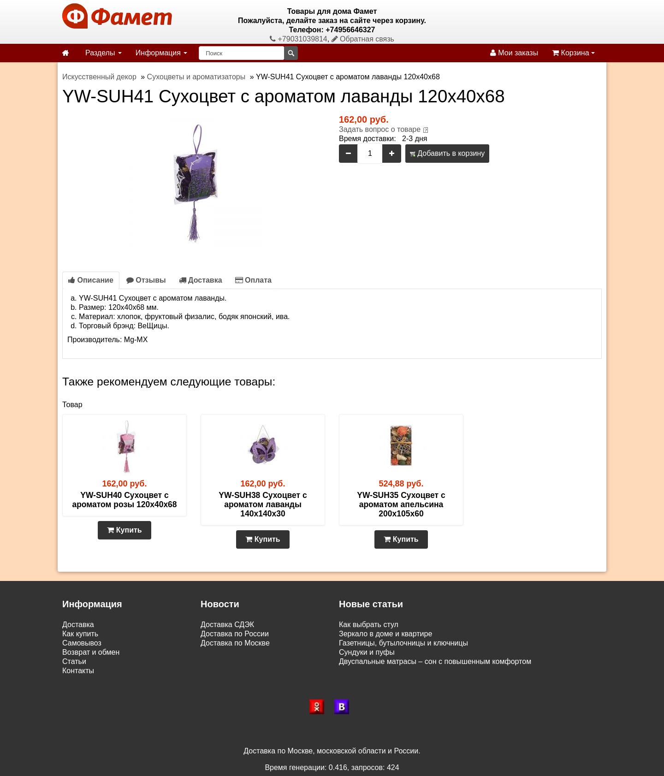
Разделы (103, 53)
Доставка (200, 280)
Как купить (80, 634)
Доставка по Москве (235, 643)
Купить (124, 530)
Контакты (78, 671)
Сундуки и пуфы (367, 652)
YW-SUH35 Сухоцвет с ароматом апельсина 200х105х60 (401, 504)
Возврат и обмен (90, 652)
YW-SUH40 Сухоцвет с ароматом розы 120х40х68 (124, 500)
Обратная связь (363, 39)
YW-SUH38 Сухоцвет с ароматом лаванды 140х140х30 (263, 504)
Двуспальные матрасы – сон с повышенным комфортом (435, 661)
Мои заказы (514, 53)
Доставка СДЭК (227, 624)
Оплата (253, 280)
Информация (161, 53)
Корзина (573, 53)
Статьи (74, 661)
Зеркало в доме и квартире (385, 634)
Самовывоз (81, 643)
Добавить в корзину (447, 153)
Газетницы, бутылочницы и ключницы (403, 643)
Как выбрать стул (368, 624)
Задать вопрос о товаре (380, 129)
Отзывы (146, 280)
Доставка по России (235, 634)
